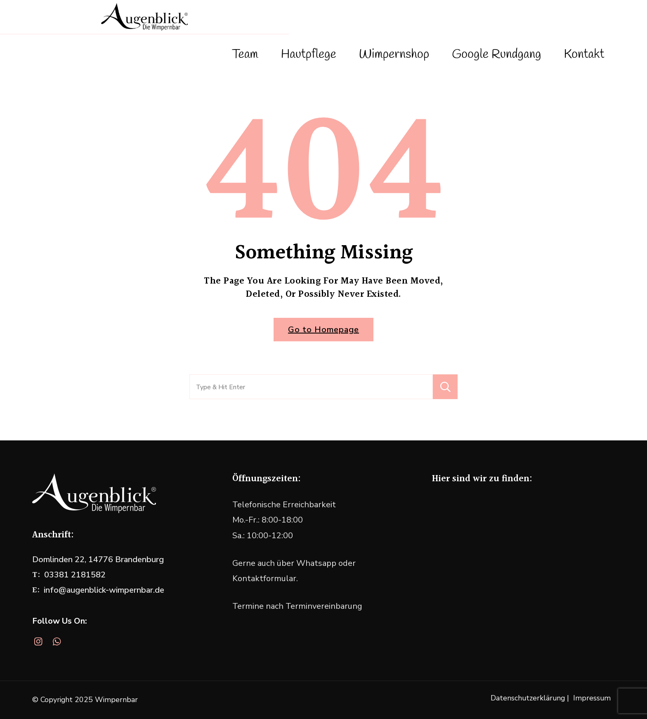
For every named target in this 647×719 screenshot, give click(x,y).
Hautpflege (308, 54)
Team (245, 54)
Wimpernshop (394, 54)
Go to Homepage (323, 329)
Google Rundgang (496, 54)
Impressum (592, 698)
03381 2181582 (75, 574)
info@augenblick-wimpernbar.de (104, 590)
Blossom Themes (267, 700)
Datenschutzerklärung (528, 698)
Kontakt (584, 54)
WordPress (362, 700)
